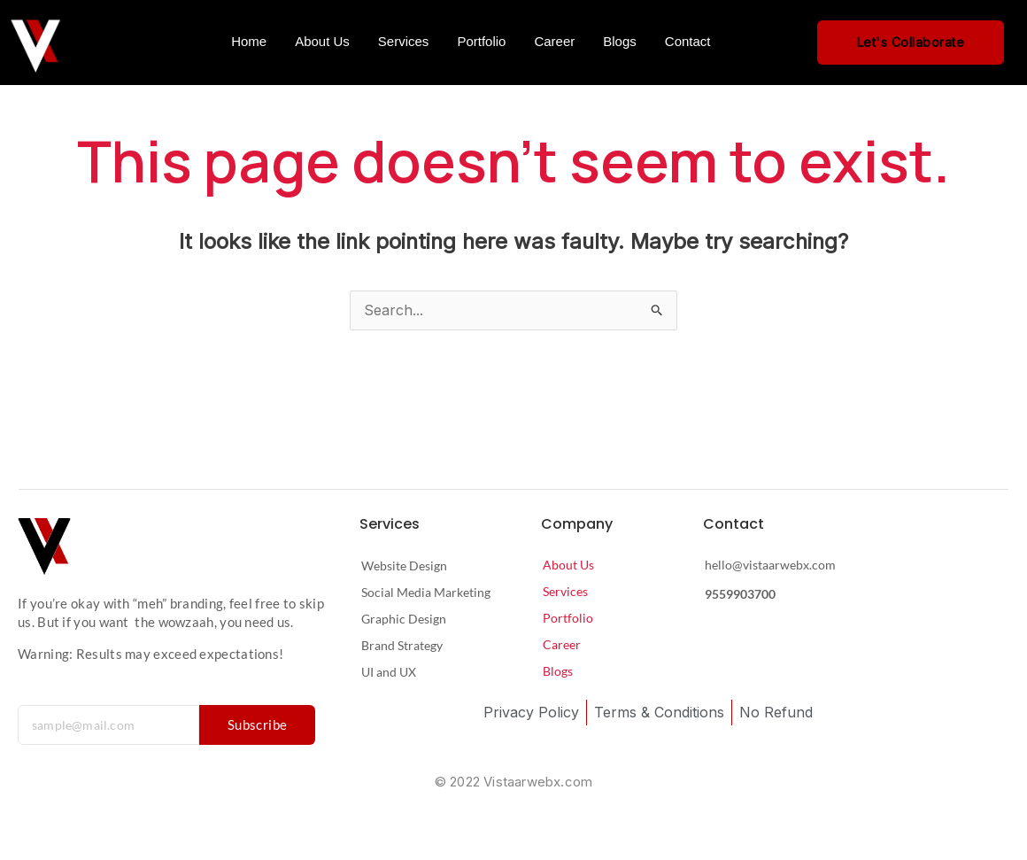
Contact (688, 41)
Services (403, 41)
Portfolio (481, 41)
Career (554, 41)
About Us (322, 41)
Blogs (620, 41)
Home (248, 41)
